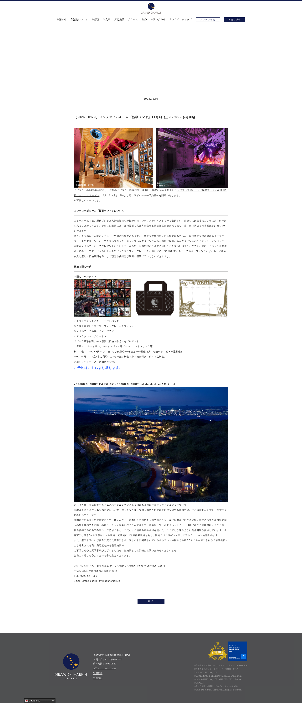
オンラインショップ (180, 19)
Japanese (32, 700)
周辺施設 (119, 19)
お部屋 (95, 19)
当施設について (79, 19)
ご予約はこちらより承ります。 (98, 368)
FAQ (144, 19)
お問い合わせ (157, 19)
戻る (151, 601)
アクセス (133, 19)
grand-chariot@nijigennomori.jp (101, 581)
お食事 (106, 19)
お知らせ (62, 19)
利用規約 (97, 678)
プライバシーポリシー (104, 668)
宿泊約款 (97, 673)
